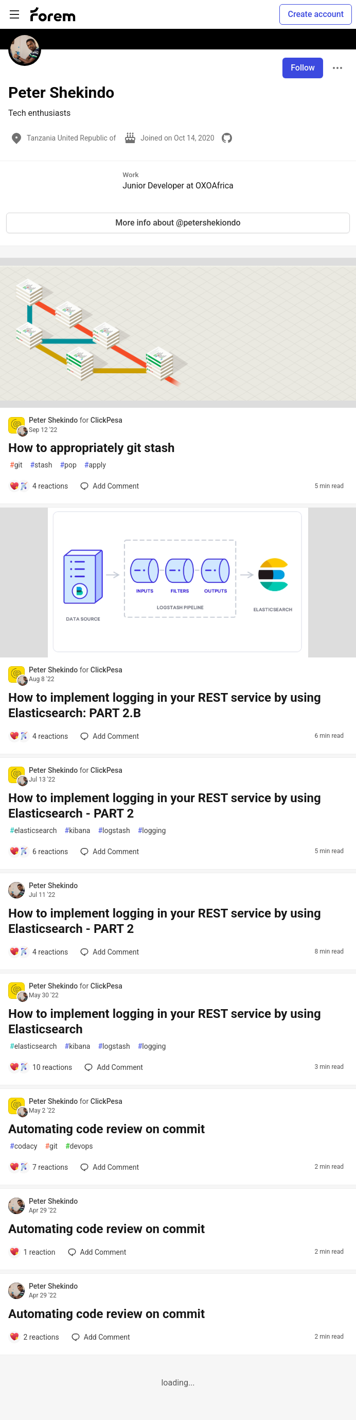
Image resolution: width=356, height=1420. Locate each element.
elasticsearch (33, 830)
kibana (78, 830)
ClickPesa (106, 420)
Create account (316, 14)
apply (95, 465)
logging (152, 830)
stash (41, 465)
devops (79, 1146)
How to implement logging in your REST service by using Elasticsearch (164, 1021)
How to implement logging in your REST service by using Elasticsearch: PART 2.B (164, 705)
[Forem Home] (53, 14)
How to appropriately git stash (91, 448)
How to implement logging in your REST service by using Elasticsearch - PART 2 (164, 806)
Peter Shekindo (54, 420)
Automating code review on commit (106, 1129)
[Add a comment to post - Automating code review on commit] (38, 1167)
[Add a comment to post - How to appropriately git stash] (38, 486)
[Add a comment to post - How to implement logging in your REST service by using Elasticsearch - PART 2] (38, 851)
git (16, 465)
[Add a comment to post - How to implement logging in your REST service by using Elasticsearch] (40, 1067)
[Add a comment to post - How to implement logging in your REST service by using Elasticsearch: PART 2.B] (38, 736)
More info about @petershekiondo (177, 223)
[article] (178, 405)
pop (68, 465)
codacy (23, 1146)
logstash (114, 830)
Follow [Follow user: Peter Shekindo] (303, 68)
